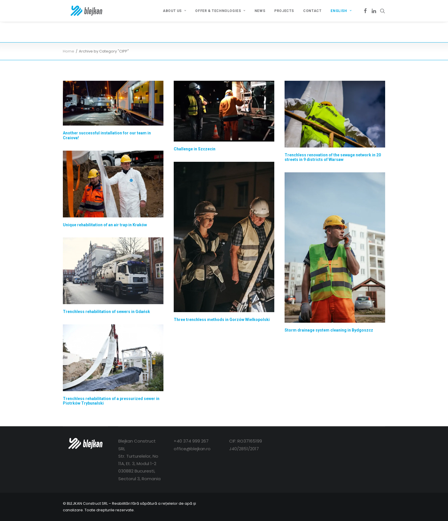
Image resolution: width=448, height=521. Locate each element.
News (260, 11)
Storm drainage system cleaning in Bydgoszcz (329, 330)
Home (68, 51)
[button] (365, 11)
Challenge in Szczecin (194, 149)
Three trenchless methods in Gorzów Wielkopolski (222, 319)
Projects (284, 11)
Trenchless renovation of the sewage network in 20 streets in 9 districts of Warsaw (333, 157)
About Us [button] (174, 11)
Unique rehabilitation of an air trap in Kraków (105, 225)
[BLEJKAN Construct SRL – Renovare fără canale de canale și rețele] (79, 11)
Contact (312, 11)
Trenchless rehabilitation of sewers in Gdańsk (106, 311)
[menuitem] (174, 11)
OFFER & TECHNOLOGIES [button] (220, 11)
